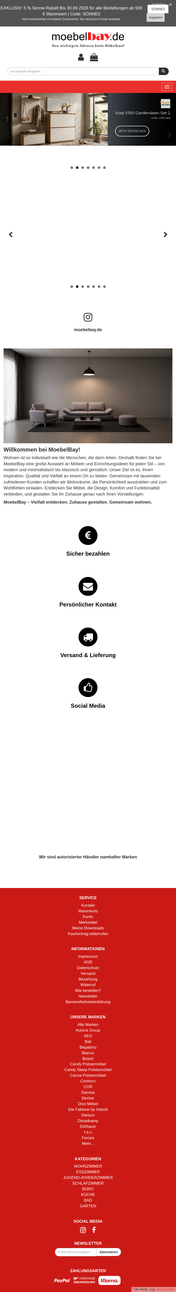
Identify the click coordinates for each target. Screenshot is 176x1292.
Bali (88, 1041)
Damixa (88, 1092)
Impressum (88, 956)
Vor (169, 134)
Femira (88, 1138)
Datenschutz (88, 968)
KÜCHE (88, 1194)
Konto (88, 916)
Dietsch (88, 1115)
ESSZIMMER (88, 1172)
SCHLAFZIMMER (88, 1183)
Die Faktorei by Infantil (88, 1109)
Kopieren (155, 17)
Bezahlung (88, 979)
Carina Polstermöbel (88, 1075)
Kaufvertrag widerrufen (88, 934)
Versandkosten (165, 1289)
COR (87, 1087)
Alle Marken (88, 1024)
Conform (88, 1081)
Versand (88, 973)
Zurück (7, 134)
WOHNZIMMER (88, 1166)
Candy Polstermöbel (88, 1064)
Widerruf (87, 985)
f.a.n (88, 1132)
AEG (88, 1036)
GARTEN (88, 1206)
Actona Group (88, 1030)
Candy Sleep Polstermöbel (88, 1070)
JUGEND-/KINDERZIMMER (88, 1177)
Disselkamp (88, 1121)
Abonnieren (108, 1252)
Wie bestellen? (88, 990)
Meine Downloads (88, 928)
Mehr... (88, 1143)
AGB (88, 962)
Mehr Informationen (88, 270)
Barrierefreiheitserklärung (88, 1002)
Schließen (159, 4)
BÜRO (88, 1189)
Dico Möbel (88, 1104)
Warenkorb (87, 911)
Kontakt (88, 905)
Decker (88, 1098)
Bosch (88, 1058)
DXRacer (88, 1126)
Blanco (88, 1053)
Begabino (88, 1047)
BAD (88, 1200)
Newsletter (88, 996)
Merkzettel (88, 922)
